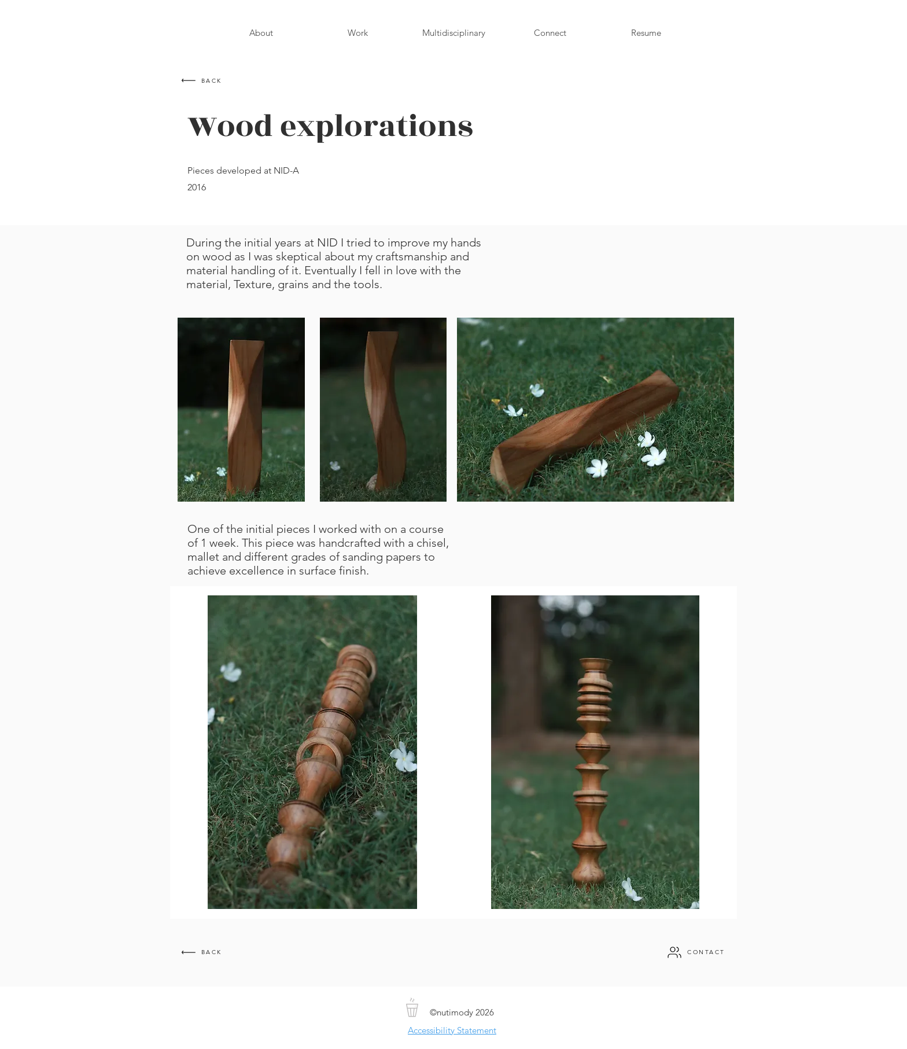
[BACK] (200, 80)
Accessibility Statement (452, 1030)
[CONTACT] (695, 952)
